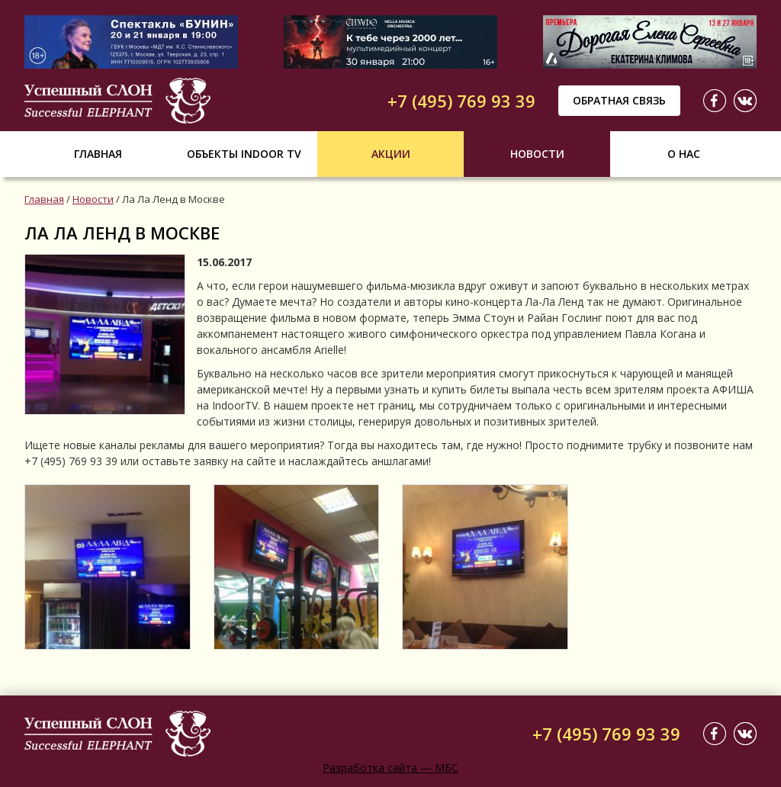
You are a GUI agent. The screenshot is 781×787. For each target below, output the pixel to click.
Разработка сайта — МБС (390, 767)
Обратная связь (619, 100)
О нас (683, 153)
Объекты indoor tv (244, 153)
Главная (98, 153)
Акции (390, 153)
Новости (537, 153)
